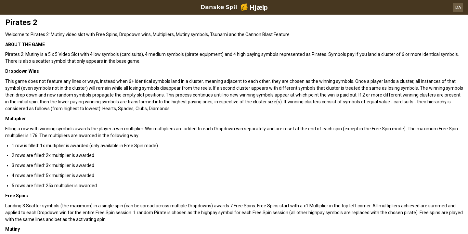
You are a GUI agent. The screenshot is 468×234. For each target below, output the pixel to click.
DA (458, 7)
